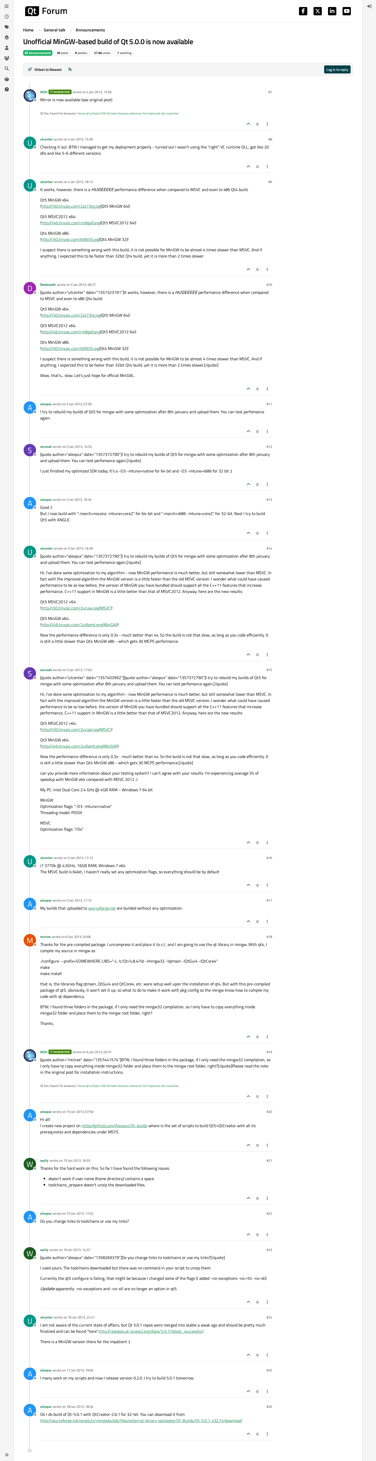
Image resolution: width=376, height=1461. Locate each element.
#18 (269, 936)
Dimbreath (48, 284)
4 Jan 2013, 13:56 (99, 91)
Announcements (37, 52)
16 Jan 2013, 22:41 (81, 1317)
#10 (269, 284)
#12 (269, 446)
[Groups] (6, 58)
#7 (270, 91)
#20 (269, 1111)
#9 (270, 181)
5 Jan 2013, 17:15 (79, 900)
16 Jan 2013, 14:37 (77, 1249)
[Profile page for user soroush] (30, 450)
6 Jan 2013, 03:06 (78, 936)
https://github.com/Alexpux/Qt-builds (114, 1125)
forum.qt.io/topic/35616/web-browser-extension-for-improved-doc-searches (128, 113)
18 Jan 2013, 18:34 (80, 1406)
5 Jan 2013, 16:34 (79, 499)
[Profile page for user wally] (30, 1164)
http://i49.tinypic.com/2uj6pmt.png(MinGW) (79, 624)
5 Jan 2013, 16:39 (80, 548)
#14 (269, 548)
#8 (270, 139)
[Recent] (6, 16)
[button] (6, 1455)
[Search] (6, 68)
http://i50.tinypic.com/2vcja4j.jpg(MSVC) (76, 608)
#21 (269, 1160)
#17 (269, 900)
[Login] (369, 6)
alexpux (46, 404)
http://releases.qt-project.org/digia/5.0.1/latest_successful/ (151, 1331)
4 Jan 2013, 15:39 (80, 139)
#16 (269, 857)
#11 (269, 404)
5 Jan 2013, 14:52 (79, 446)
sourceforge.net (102, 908)
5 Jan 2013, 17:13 (80, 857)
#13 (269, 499)
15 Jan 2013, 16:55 (77, 1160)
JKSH (43, 91)
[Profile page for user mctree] (30, 940)
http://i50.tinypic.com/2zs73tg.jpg (71, 206)
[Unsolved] (6, 89)
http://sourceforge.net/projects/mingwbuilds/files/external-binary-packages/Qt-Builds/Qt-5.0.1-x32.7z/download (141, 1420)
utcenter (46, 139)
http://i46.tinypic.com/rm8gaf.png (70, 223)
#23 (269, 1249)
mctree (45, 936)
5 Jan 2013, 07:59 (79, 404)
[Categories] (6, 6)
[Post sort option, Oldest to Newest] (44, 69)
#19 (269, 1051)
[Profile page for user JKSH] (30, 95)
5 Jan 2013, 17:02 (79, 669)
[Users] (6, 48)
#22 (269, 1213)
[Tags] (6, 27)
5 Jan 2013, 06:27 (83, 284)
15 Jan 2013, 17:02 (80, 1213)
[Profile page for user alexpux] (30, 407)
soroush (46, 446)
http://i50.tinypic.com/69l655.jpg (70, 239)
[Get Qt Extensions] (6, 79)
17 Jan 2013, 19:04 (80, 1370)
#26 (269, 1406)
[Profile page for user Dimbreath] (30, 288)
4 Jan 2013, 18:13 (80, 181)
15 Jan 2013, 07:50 (80, 1111)
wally (44, 1160)
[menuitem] (369, 6)
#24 (269, 1317)
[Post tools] (267, 124)
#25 (269, 1370)
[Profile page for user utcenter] (30, 143)
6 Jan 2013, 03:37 (99, 1051)
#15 (269, 669)
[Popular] (6, 37)
